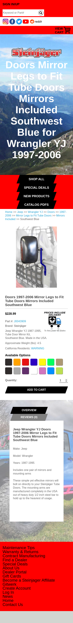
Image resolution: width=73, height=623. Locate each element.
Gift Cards (12, 576)
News (8, 596)
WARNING (37, 348)
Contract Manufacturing (24, 556)
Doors (51, 212)
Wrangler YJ (35, 212)
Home (8, 212)
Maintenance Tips (19, 547)
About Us (11, 568)
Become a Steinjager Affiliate (29, 580)
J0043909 (20, 321)
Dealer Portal (14, 572)
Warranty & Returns (20, 551)
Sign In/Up (11, 4)
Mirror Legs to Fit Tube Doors (33, 215)
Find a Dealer (15, 560)
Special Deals (15, 564)
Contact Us (13, 604)
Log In (8, 592)
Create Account (17, 588)
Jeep (20, 212)
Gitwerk (9, 584)
